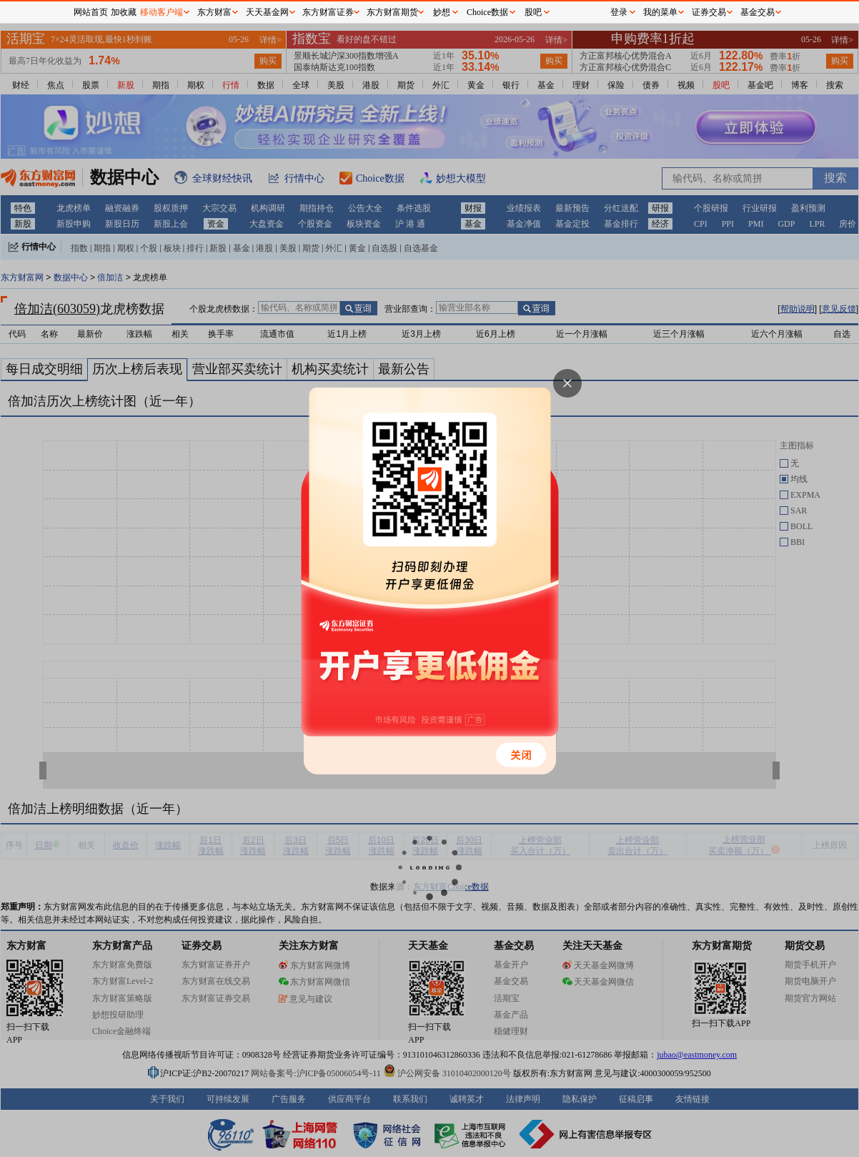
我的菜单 (660, 12)
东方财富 (214, 12)
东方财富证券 (328, 12)
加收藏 (123, 12)
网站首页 (91, 12)
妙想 (441, 12)
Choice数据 (487, 12)
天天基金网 (267, 12)
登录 (618, 12)
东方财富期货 (392, 12)
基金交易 (757, 12)
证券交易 (709, 12)
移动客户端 (161, 12)
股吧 (533, 12)
